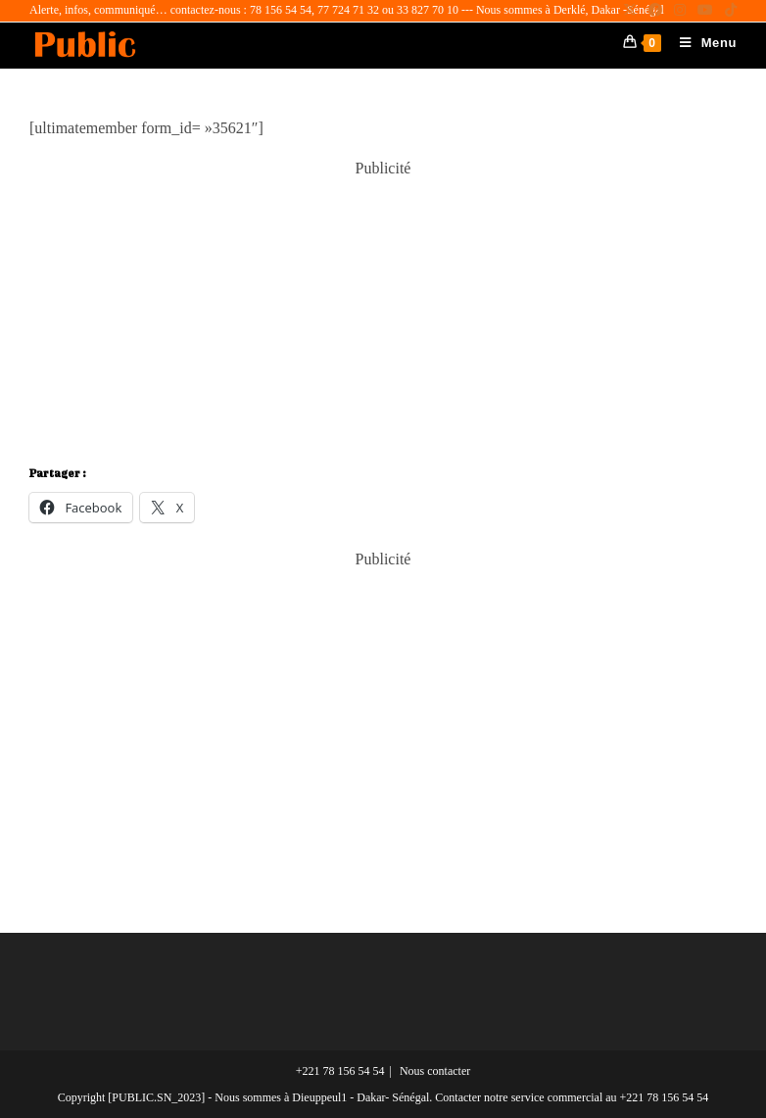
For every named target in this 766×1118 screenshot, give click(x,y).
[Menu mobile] (701, 42)
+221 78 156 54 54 (340, 1071)
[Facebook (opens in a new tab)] (655, 11)
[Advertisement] (383, 315)
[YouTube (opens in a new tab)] (705, 11)
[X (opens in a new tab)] (630, 11)
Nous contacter (435, 1071)
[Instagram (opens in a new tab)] (680, 11)
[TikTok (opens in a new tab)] (728, 11)
